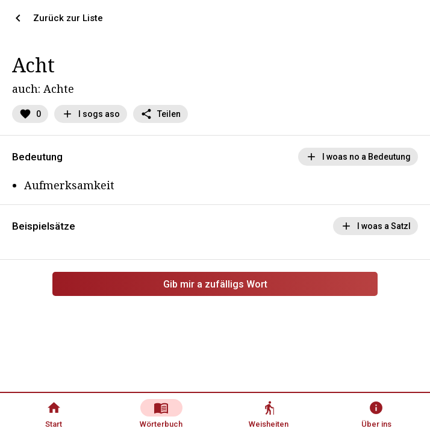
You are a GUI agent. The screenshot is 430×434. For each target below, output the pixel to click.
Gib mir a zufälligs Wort (215, 284)
